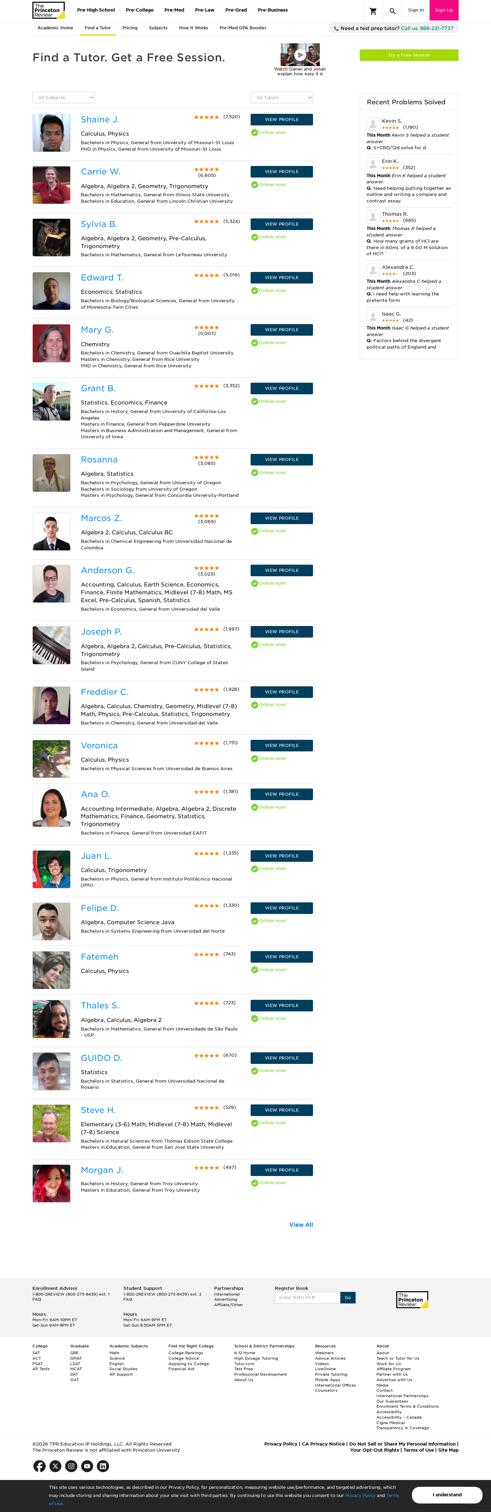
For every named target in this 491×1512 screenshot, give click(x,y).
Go (348, 1297)
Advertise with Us (394, 1379)
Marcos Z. (101, 518)
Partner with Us (392, 1374)
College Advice (183, 1358)
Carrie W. (100, 172)
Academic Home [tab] (55, 27)
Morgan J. (102, 1170)
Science (117, 1358)
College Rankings (185, 1352)
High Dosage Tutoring (256, 1358)
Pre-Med (174, 10)
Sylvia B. (99, 224)
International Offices (335, 1385)
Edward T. (102, 277)
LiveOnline (325, 1368)
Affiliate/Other (228, 1304)
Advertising (225, 1299)
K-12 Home (244, 1352)
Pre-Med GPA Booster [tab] (243, 27)
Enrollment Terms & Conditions (407, 1406)
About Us (243, 1379)
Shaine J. (100, 119)
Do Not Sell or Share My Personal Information (402, 1444)
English (116, 1363)
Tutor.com (244, 1363)
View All (301, 1225)
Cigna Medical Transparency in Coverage (402, 1425)
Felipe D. (100, 908)
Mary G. (97, 330)
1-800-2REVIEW (70, 1294)
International (227, 1294)
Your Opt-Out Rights (374, 1450)
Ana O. (95, 794)
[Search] (392, 11)
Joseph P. (101, 632)
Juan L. (96, 856)
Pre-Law (204, 10)
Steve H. (98, 1110)
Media (382, 1385)
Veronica (99, 745)
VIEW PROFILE (282, 119)
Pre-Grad (236, 10)
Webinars (324, 1352)
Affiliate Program (393, 1368)
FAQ (36, 1299)
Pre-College (139, 10)
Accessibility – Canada (399, 1417)
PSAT (37, 1363)
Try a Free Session (409, 55)
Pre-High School (96, 10)
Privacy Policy (360, 1495)
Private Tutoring (331, 1374)
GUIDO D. (101, 1058)
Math (114, 1352)
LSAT (75, 1363)
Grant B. (98, 388)
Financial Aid (181, 1368)
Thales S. (100, 1005)
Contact (384, 1390)
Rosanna (99, 459)
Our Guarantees (392, 1401)
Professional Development (260, 1374)
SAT (36, 1352)
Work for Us (388, 1363)
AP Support (121, 1374)
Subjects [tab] (158, 27)
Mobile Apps (327, 1379)
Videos (322, 1363)
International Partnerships (402, 1395)
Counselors (326, 1390)
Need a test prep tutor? (393, 29)
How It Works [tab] (193, 27)
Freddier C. (105, 692)
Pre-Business (273, 10)
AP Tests (41, 1368)
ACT (36, 1358)
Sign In (416, 10)
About (382, 1352)
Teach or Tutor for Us (397, 1358)
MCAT (76, 1368)
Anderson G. (107, 570)
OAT (74, 1379)
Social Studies (123, 1368)
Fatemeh (100, 957)
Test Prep (243, 1368)
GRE (74, 1352)
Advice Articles (330, 1358)
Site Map (448, 1450)
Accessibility (389, 1411)
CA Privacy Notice (323, 1444)
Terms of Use (418, 1450)
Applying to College (188, 1363)
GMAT (76, 1358)
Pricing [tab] (129, 27)
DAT (74, 1374)
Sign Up (444, 10)
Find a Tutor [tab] (98, 27)
